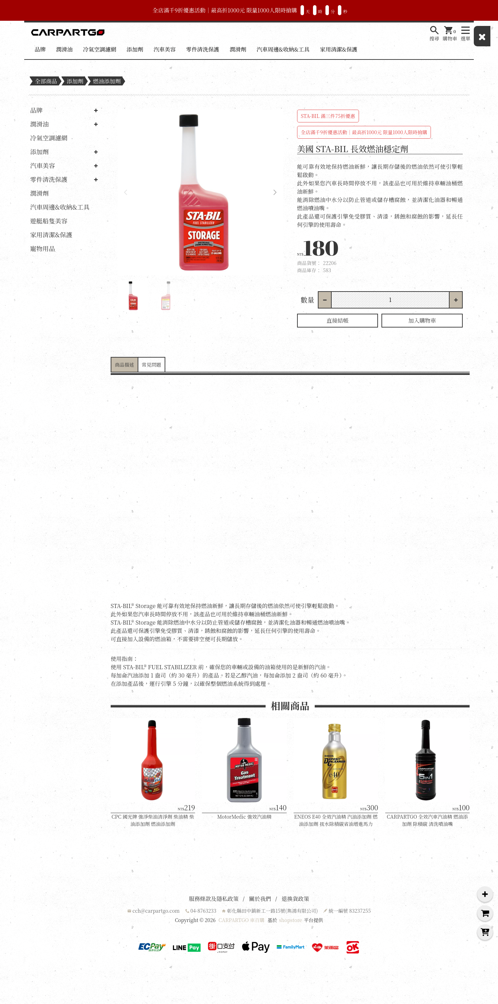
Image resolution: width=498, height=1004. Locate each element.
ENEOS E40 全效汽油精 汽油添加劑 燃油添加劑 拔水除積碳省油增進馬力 (336, 820)
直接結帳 (337, 320)
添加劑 (135, 49)
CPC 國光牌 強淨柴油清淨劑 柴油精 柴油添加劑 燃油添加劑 (152, 820)
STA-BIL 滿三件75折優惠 (328, 115)
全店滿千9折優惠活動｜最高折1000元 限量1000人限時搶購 (364, 132)
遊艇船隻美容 (48, 220)
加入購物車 (422, 320)
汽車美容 (165, 49)
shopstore (290, 920)
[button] (275, 192)
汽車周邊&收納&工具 (283, 49)
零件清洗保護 (202, 49)
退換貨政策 (295, 899)
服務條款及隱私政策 (214, 899)
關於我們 (260, 899)
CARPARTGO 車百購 (242, 920)
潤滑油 (64, 49)
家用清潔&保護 (338, 49)
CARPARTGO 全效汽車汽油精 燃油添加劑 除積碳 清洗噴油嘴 (427, 820)
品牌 (40, 49)
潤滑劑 (238, 49)
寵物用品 (42, 248)
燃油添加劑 (107, 81)
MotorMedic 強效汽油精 (244, 816)
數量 (307, 300)
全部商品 (46, 81)
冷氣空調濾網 (99, 49)
